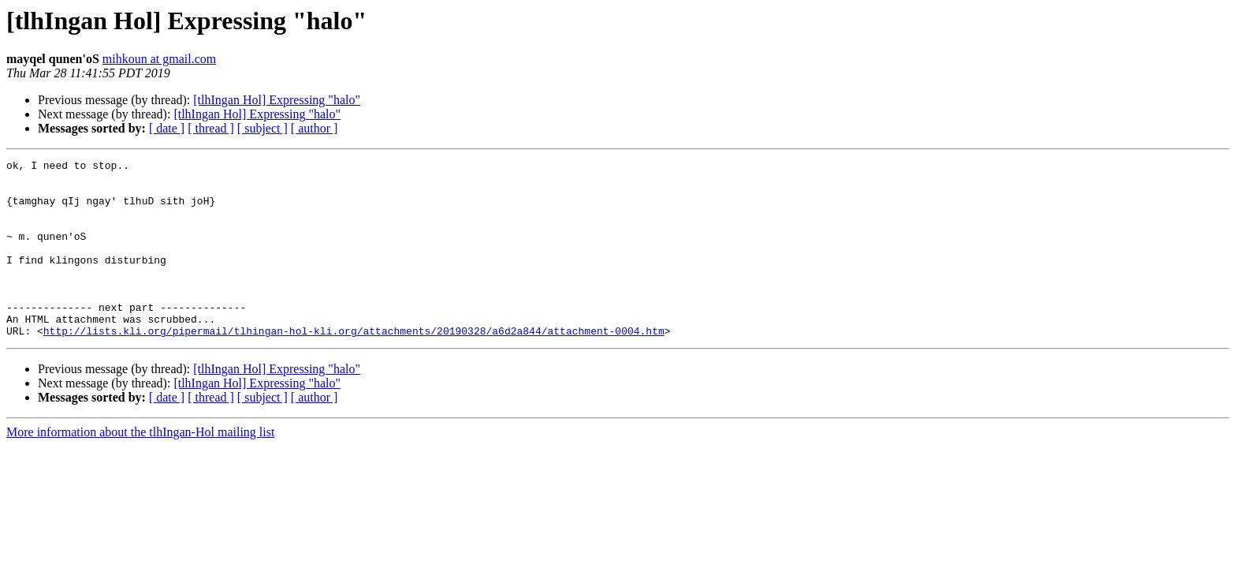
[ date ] (166, 128)
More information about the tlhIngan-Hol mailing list (140, 467)
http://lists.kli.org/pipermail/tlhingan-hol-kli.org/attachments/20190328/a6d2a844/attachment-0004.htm (354, 366)
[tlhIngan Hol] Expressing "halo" (276, 99)
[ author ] (314, 128)
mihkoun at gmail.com (159, 58)
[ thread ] (211, 128)
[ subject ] (262, 128)
